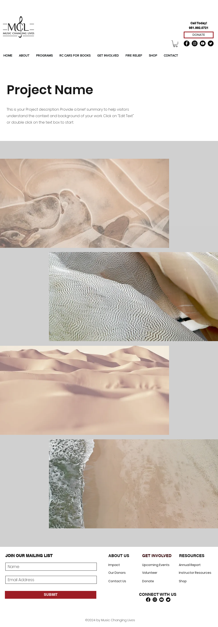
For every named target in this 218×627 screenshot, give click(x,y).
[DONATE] (199, 35)
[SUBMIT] (50, 595)
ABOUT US (118, 555)
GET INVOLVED (157, 555)
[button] (175, 44)
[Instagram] (195, 43)
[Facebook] (187, 43)
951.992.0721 (198, 28)
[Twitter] (211, 43)
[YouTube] (203, 43)
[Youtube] (161, 599)
